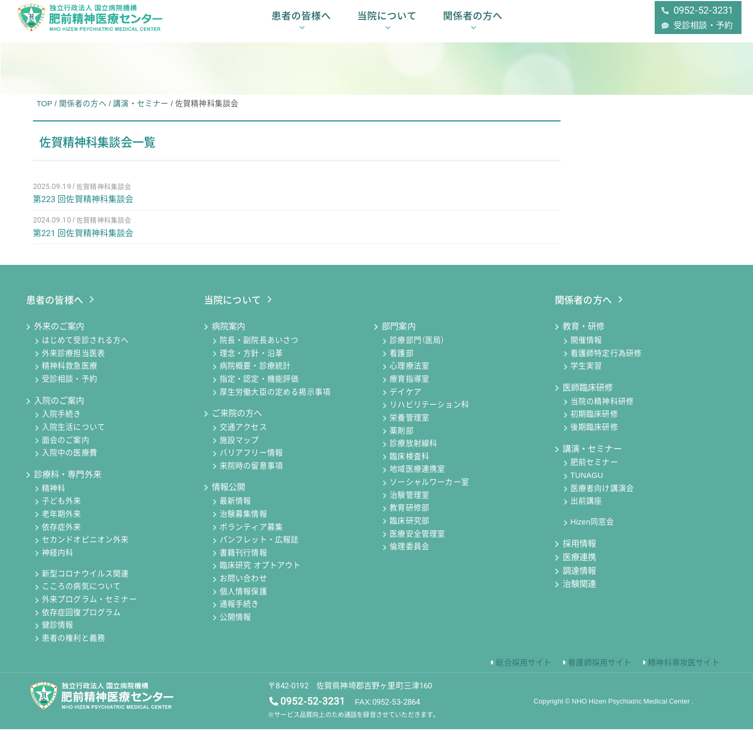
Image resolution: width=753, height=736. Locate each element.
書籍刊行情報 (243, 559)
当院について (387, 22)
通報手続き (239, 611)
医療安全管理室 (417, 540)
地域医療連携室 (417, 476)
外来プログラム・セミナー (89, 606)
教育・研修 (584, 333)
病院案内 (229, 333)
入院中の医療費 (69, 460)
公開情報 (236, 624)
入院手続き (62, 421)
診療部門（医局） (417, 347)
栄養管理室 (409, 424)
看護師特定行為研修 (606, 360)
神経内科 (58, 559)
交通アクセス (243, 434)
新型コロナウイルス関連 (85, 580)
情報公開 (229, 494)
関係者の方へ (473, 22)
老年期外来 (62, 521)
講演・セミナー (592, 455)
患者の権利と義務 (73, 645)
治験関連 (580, 591)
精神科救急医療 (69, 373)
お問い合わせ (243, 585)
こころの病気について (81, 593)
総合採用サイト (523, 669)
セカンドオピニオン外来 (85, 546)
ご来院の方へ (237, 420)
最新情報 (236, 508)
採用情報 (580, 550)
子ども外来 (62, 508)
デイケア (405, 399)
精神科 (54, 495)
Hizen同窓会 (592, 529)
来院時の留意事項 (251, 472)
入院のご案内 (59, 407)
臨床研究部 (409, 527)
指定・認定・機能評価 (259, 386)
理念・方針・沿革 (251, 360)
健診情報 (58, 632)
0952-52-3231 (312, 707)
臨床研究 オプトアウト (260, 572)
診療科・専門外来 (67, 481)
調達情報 (580, 577)
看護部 (402, 360)
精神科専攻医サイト (683, 669)
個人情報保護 (243, 598)
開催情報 (586, 347)
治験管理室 (409, 502)
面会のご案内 (65, 447)
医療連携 (580, 563)
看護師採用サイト (599, 669)
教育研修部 (409, 515)
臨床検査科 (409, 463)
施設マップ (239, 447)
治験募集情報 (243, 521)
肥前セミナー (594, 469)
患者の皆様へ (301, 22)
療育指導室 (409, 386)
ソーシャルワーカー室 (429, 489)
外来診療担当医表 (73, 360)
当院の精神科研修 (602, 408)
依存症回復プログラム (81, 619)
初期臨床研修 (594, 421)
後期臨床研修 (594, 434)
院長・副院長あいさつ (259, 347)
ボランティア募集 (251, 534)
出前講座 (586, 508)
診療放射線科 (413, 450)
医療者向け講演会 (602, 495)
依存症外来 (62, 534)
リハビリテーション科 (429, 412)
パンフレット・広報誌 (259, 546)
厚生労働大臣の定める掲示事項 (275, 399)
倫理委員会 (409, 553)
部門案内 (399, 333)
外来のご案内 (59, 333)
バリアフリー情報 (251, 460)
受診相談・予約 (69, 386)
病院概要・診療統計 (255, 373)
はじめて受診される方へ (85, 347)
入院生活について (73, 434)
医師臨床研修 (588, 394)
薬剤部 (402, 437)
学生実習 (586, 373)
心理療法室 (409, 373)
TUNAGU (587, 482)
